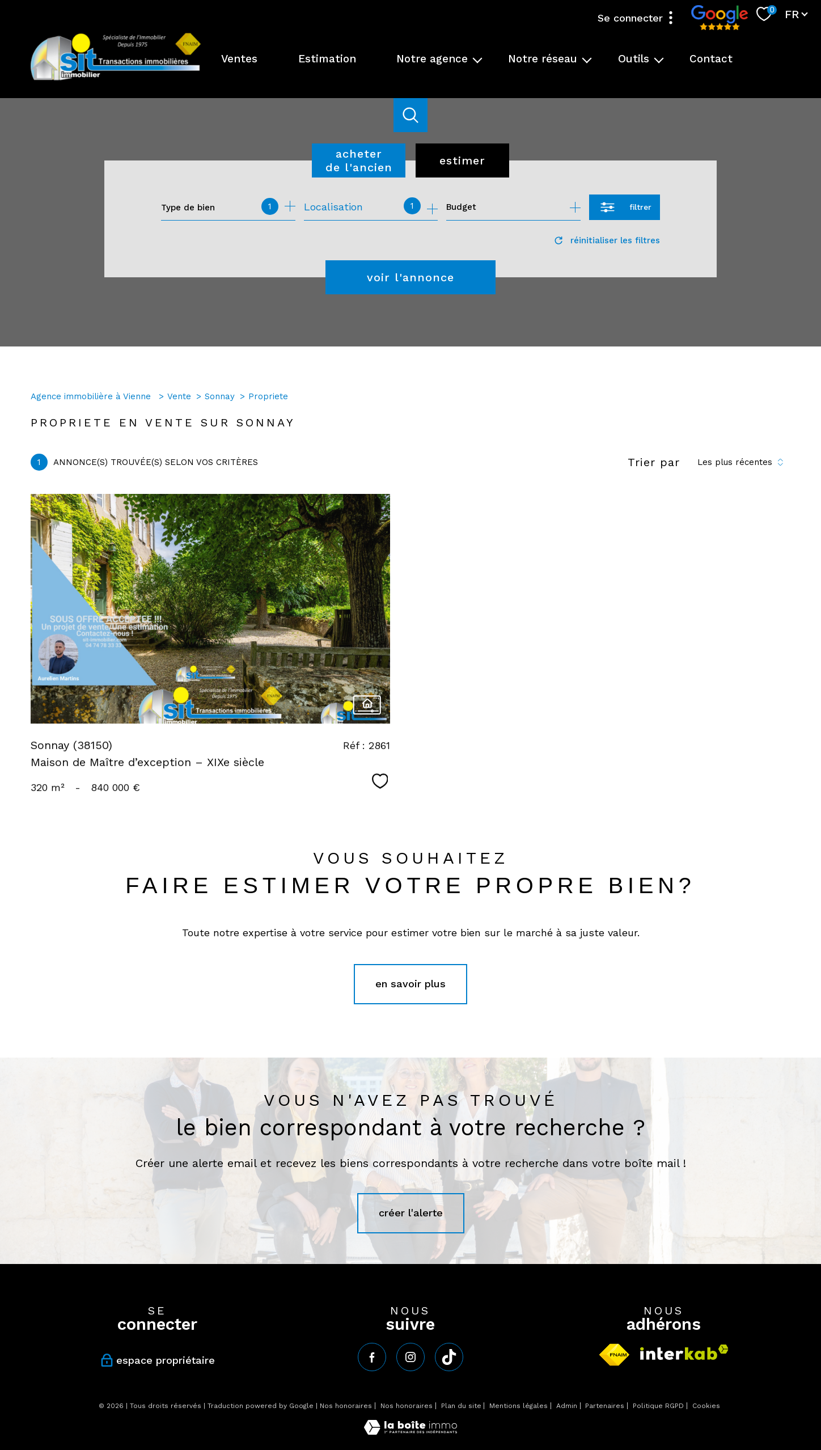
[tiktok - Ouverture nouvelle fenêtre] (449, 1357)
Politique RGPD (658, 1406)
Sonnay (220, 396)
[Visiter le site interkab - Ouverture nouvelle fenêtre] (684, 1352)
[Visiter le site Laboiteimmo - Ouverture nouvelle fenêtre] (410, 1431)
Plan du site (461, 1406)
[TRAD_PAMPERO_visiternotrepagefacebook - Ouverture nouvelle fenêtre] (372, 1357)
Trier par (654, 462)
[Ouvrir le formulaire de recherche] (624, 207)
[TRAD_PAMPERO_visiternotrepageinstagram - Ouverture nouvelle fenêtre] (410, 1357)
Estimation (327, 58)
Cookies (706, 1406)
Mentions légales (518, 1406)
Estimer (462, 160)
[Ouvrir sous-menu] (477, 58)
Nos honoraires (346, 1406)
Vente (179, 396)
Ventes (239, 58)
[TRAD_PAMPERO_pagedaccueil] (116, 79)
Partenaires (604, 1406)
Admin (566, 1406)
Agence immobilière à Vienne (92, 396)
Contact (711, 58)
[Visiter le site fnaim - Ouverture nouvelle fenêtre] (614, 1355)
